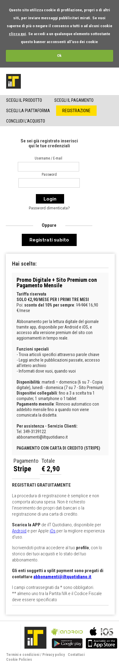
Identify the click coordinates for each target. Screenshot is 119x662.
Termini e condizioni (22, 655)
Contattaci (76, 655)
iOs (53, 531)
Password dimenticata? (49, 208)
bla (67, 637)
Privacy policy (53, 655)
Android (19, 531)
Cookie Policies (19, 659)
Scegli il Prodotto (24, 100)
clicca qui (17, 33)
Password (49, 174)
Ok (59, 55)
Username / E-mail (48, 158)
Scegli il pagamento (74, 100)
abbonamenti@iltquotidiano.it (62, 576)
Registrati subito (49, 240)
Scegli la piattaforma (28, 110)
